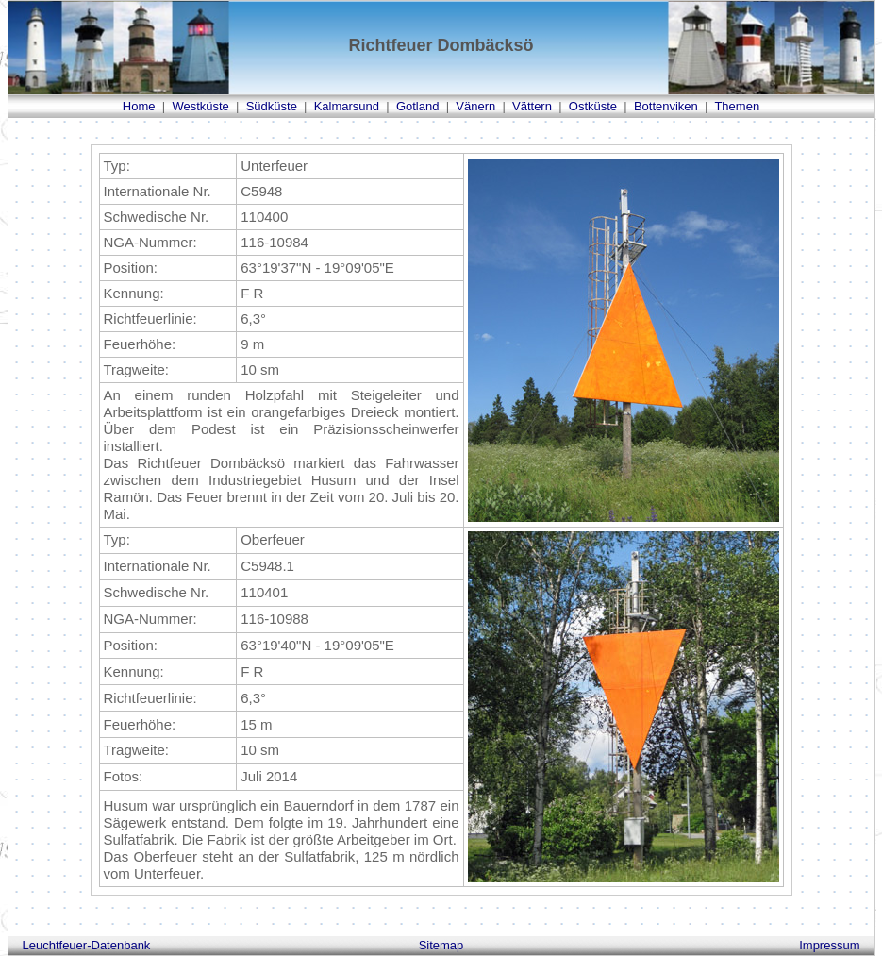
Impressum (829, 945)
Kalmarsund (346, 106)
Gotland (418, 106)
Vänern (475, 106)
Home (139, 106)
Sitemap (441, 945)
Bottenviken (666, 106)
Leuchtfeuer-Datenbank (87, 945)
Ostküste (593, 106)
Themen (736, 106)
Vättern (532, 106)
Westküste (200, 106)
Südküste (271, 106)
